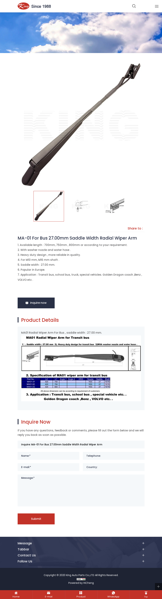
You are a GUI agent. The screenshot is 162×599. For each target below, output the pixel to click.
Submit (36, 519)
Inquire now (38, 303)
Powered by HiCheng (81, 583)
